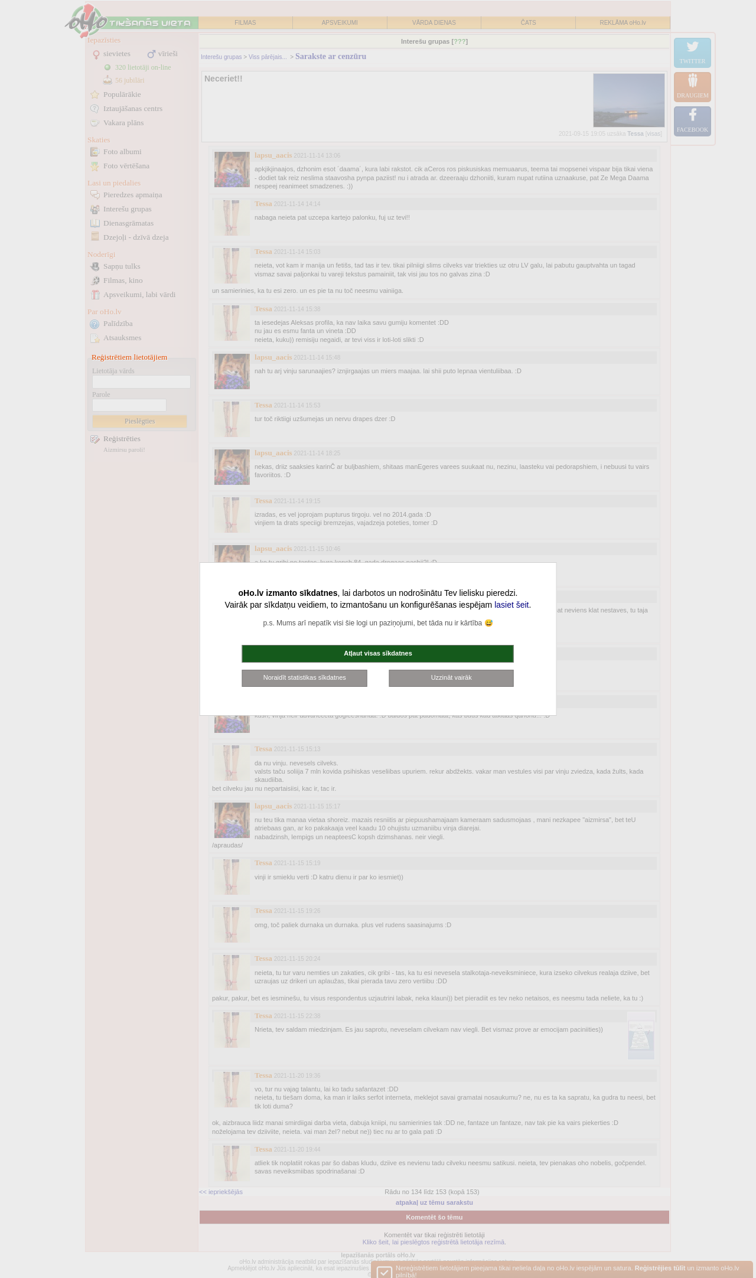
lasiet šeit (511, 604)
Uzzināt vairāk (451, 677)
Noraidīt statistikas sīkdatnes (304, 677)
